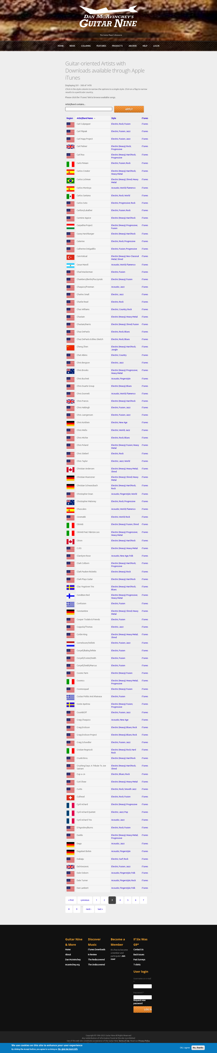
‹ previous (43, 926)
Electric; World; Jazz (116, 429)
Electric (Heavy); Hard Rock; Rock (122, 487)
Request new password (165, 1008)
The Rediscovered (76, 971)
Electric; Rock (113, 291)
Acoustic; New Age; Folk (118, 562)
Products (117, 45)
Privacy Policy (144, 1046)
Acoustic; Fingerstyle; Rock (119, 905)
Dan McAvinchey (32, 971)
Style (109, 98)
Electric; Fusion (114, 258)
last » (141, 926)
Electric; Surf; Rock (115, 881)
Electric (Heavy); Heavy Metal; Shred (123, 470)
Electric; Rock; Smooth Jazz (119, 806)
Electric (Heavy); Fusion (117, 267)
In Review (72, 966)
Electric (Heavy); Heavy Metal (120, 307)
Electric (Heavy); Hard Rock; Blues (122, 594)
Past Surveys (160, 971)
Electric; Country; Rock (117, 299)
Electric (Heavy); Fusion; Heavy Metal (124, 445)
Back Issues (159, 966)
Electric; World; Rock (116, 520)
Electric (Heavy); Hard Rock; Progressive (125, 135)
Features (101, 45)
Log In (156, 45)
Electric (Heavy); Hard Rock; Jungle (123, 340)
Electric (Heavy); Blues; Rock (120, 741)
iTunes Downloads (76, 961)
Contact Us (159, 961)
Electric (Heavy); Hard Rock (119, 201)
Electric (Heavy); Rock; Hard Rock (122, 765)
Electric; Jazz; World (116, 462)
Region (29, 98)
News (72, 45)
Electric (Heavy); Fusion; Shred (121, 528)
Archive (133, 45)
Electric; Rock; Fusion (116, 103)
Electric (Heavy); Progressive (120, 823)
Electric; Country (114, 348)
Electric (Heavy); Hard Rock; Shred (122, 782)
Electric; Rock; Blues (116, 324)
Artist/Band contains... (34, 84)
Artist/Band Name (53, 98)
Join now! (125, 964)
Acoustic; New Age (115, 733)
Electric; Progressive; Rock (119, 185)
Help (145, 45)
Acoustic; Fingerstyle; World (120, 495)
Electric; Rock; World (116, 177)
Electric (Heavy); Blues (117, 381)
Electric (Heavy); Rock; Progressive (122, 128)
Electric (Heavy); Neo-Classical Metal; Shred (127, 242)
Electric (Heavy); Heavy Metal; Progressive (126, 692)
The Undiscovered (76, 976)
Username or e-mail (163, 990)
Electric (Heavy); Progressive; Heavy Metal (126, 365)
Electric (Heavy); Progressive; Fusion (123, 209)
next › (130, 926)
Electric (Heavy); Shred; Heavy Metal (123, 160)
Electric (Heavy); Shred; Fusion (121, 315)
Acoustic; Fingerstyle (116, 373)
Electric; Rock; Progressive (119, 226)
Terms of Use (124, 1046)
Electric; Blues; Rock (116, 790)
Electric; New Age (115, 421)
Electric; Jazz (113, 283)
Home (61, 45)
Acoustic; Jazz (113, 275)
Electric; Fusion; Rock (116, 143)
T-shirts (157, 976)
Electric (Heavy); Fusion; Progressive (123, 717)
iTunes (179, 98)
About (27, 966)
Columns (86, 45)
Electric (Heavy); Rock (117, 578)
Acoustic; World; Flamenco (119, 168)
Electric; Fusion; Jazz (116, 111)
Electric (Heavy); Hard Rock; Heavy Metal (125, 151)
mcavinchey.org (31, 976)
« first (30, 926)
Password (159, 1001)
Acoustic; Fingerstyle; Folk (119, 897)
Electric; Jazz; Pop (115, 831)
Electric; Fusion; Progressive (120, 234)
